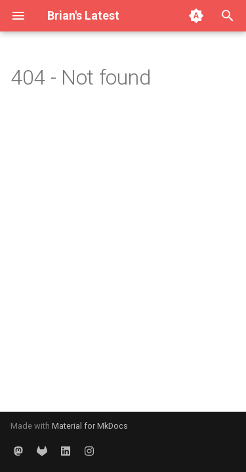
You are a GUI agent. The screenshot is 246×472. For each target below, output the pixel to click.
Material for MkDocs (90, 426)
